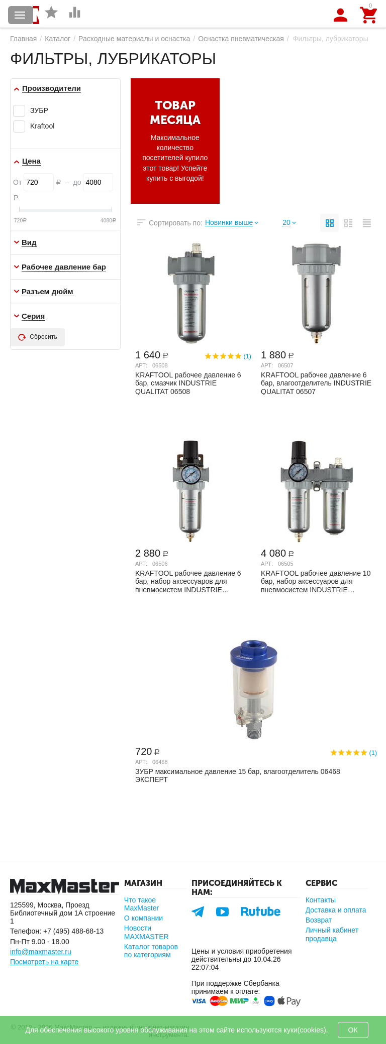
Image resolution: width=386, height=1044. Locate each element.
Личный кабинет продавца (332, 934)
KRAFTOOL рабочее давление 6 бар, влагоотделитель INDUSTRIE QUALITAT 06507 (316, 383)
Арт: (141, 365)
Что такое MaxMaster (141, 904)
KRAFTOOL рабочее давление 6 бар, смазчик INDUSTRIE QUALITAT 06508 (188, 383)
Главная (23, 39)
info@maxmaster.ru (40, 952)
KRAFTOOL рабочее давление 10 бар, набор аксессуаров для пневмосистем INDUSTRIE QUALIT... (315, 581)
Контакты (321, 900)
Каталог (57, 39)
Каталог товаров (20, 15)
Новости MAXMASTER (146, 932)
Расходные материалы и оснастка (134, 39)
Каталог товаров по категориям (151, 951)
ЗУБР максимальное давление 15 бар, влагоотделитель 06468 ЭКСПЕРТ (237, 775)
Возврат (319, 920)
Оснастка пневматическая (241, 39)
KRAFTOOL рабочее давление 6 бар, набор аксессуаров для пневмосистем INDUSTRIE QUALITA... (188, 581)
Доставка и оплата (336, 910)
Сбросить (37, 337)
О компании (143, 918)
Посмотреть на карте (44, 962)
